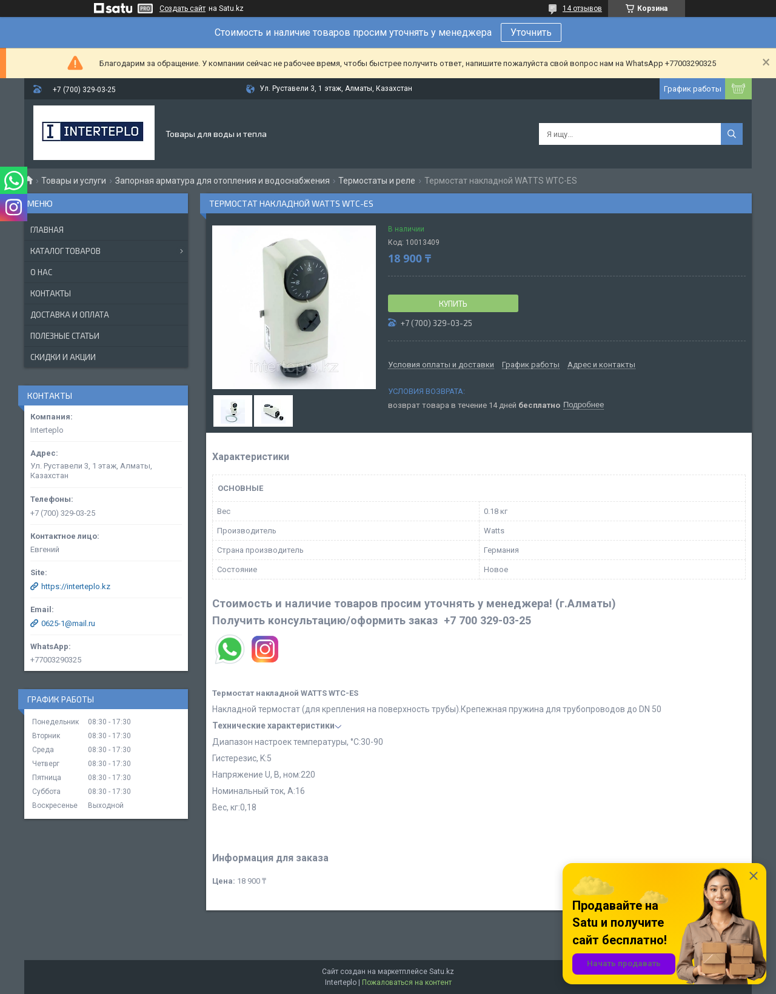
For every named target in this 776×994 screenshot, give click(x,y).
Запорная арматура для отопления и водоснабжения (222, 180)
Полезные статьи (64, 336)
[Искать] (732, 134)
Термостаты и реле (376, 180)
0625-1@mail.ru (68, 623)
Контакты (50, 293)
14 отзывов (582, 8)
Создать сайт (182, 8)
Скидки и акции (63, 357)
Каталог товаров (65, 251)
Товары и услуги (73, 180)
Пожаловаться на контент (407, 982)
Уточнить (531, 32)
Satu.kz (441, 971)
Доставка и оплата (69, 314)
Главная (47, 230)
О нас (41, 272)
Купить (453, 304)
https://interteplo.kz (75, 586)
